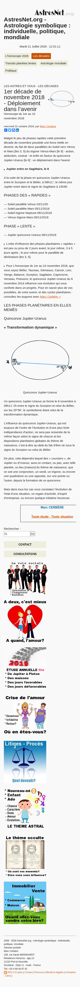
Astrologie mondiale (53, 63)
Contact (28, 972)
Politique (11, 70)
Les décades (41, 56)
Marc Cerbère (48, 126)
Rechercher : (12, 528)
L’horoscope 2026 (17, 56)
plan (20, 972)
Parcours (39, 972)
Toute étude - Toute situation (52, 516)
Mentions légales (54, 972)
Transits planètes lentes (20, 63)
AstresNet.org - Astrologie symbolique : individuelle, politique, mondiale (37, 28)
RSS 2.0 (10, 972)
